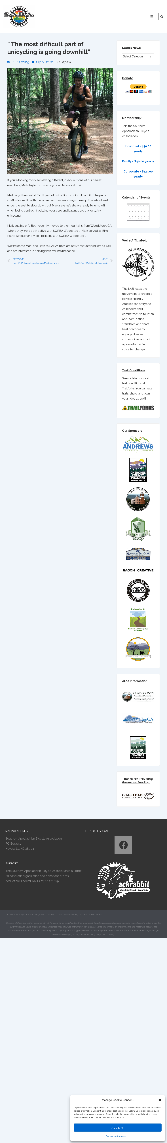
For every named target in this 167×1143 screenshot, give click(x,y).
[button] (160, 1100)
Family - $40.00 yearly (138, 161)
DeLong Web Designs (90, 914)
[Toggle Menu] (152, 16)
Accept (118, 1127)
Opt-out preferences (116, 1136)
